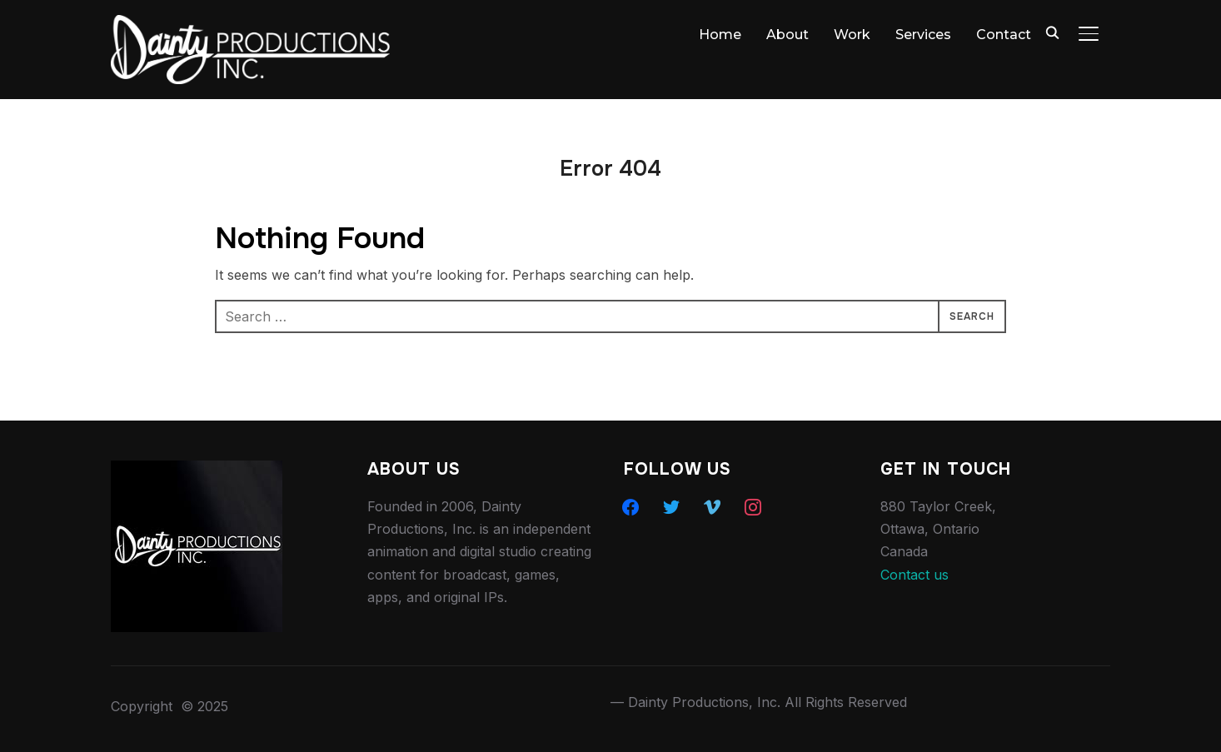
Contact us (914, 574)
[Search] (1052, 31)
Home (720, 34)
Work (852, 34)
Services (923, 34)
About (787, 34)
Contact (1003, 34)
